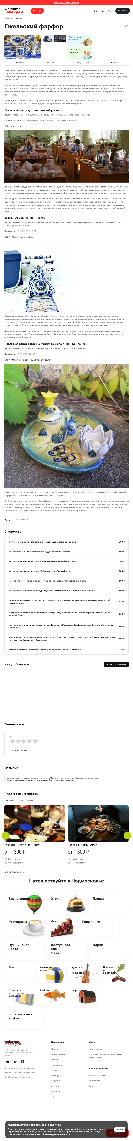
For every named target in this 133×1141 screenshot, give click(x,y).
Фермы (76, 990)
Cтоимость (50, 63)
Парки (98, 945)
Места (19, 18)
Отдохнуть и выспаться (15, 993)
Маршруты (56, 1075)
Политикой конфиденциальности (51, 1134)
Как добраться (83, 63)
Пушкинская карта (19, 947)
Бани (11, 967)
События (55, 1080)
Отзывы (114, 63)
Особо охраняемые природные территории (105, 1055)
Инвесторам (95, 1049)
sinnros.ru (16, 126)
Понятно (120, 1129)
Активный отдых (46, 968)
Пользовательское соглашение (19, 1068)
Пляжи (98, 899)
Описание (19, 63)
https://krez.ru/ (43, 359)
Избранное (94, 1080)
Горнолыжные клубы (20, 1016)
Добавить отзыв (18, 750)
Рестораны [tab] (10, 800)
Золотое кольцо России (66, 2)
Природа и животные (109, 970)
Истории (55, 1086)
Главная (8, 18)
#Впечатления (22, 520)
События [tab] (29, 800)
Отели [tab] (20, 800)
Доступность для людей (61, 949)
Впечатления (19, 899)
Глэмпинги (91, 922)
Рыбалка (45, 990)
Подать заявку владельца (61, 780)
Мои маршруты (97, 1075)
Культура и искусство (78, 970)
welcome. (12, 1043)
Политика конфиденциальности (19, 1072)
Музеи (54, 921)
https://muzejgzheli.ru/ (22, 359)
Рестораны (18, 922)
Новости (55, 1091)
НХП (53, 1096)
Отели (56, 899)
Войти (92, 1086)
